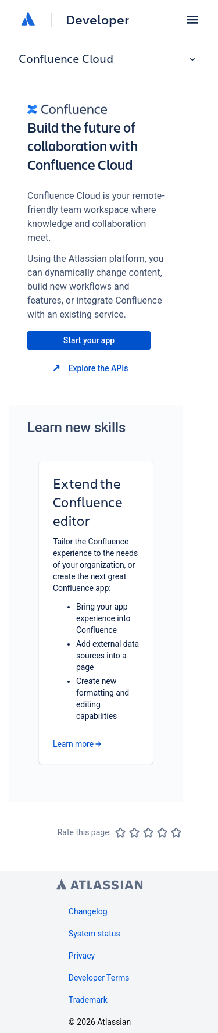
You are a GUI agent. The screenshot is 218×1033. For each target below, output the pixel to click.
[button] (192, 20)
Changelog (88, 911)
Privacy (82, 955)
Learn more (73, 744)
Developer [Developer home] (97, 20)
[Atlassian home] (28, 19)
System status (94, 933)
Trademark (88, 999)
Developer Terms (99, 977)
